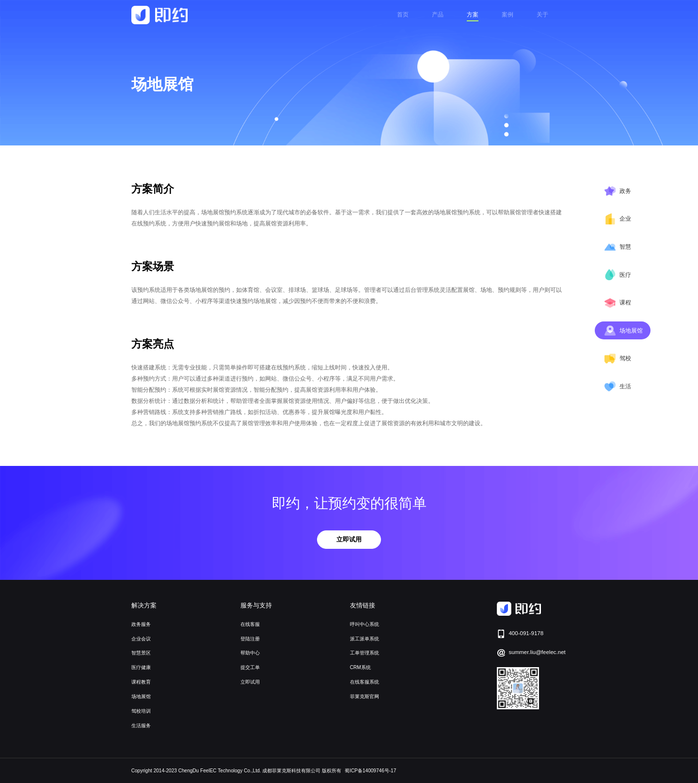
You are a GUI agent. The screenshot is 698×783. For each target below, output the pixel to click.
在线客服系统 (364, 682)
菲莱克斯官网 (364, 696)
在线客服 (250, 624)
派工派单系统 (364, 638)
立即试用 (349, 539)
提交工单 (250, 667)
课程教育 (141, 682)
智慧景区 (141, 652)
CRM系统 (360, 667)
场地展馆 (141, 696)
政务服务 (141, 624)
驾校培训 (141, 711)
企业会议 (141, 638)
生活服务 (141, 725)
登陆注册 (250, 638)
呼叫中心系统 (364, 624)
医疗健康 (141, 667)
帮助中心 (250, 652)
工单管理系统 (364, 652)
